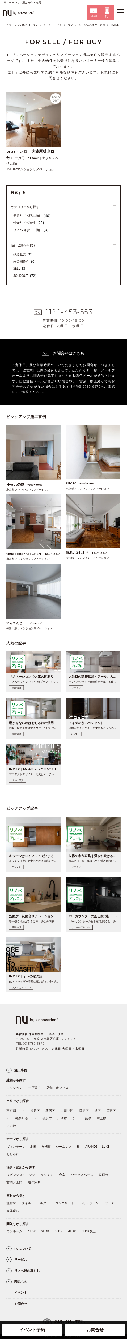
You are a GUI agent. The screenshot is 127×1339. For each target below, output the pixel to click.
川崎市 (62, 1118)
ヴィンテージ (16, 1146)
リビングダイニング (20, 1174)
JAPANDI (90, 1146)
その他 (11, 1125)
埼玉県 (101, 1118)
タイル (26, 1203)
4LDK (72, 1231)
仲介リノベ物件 (29, 222)
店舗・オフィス (57, 1087)
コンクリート (64, 1203)
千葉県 (86, 1118)
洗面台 (103, 1174)
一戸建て (34, 1087)
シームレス (64, 1146)
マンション (14, 1087)
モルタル (43, 1203)
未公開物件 (25, 261)
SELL (20, 268)
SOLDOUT (25, 275)
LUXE (105, 1146)
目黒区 (84, 1110)
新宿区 (50, 1110)
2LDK (45, 1231)
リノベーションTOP (15, 25)
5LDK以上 (89, 1231)
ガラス (109, 1203)
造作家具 (34, 1182)
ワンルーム (14, 1231)
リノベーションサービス (47, 25)
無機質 (46, 1146)
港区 (97, 1110)
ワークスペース (82, 1174)
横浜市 (47, 1118)
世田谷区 (67, 1110)
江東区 (111, 1110)
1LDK (32, 1231)
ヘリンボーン (89, 1203)
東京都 (11, 1110)
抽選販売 (23, 254)
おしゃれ (12, 1154)
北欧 (33, 1146)
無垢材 (11, 1203)
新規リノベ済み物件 (32, 215)
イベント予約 (32, 1330)
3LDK (58, 1231)
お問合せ (95, 1330)
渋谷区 (35, 1110)
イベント (20, 1292)
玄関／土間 (14, 1182)
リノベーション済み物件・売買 (86, 25)
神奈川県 (21, 1118)
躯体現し (12, 1210)
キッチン (47, 1174)
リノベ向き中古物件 (31, 230)
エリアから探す (17, 1101)
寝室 (62, 1174)
